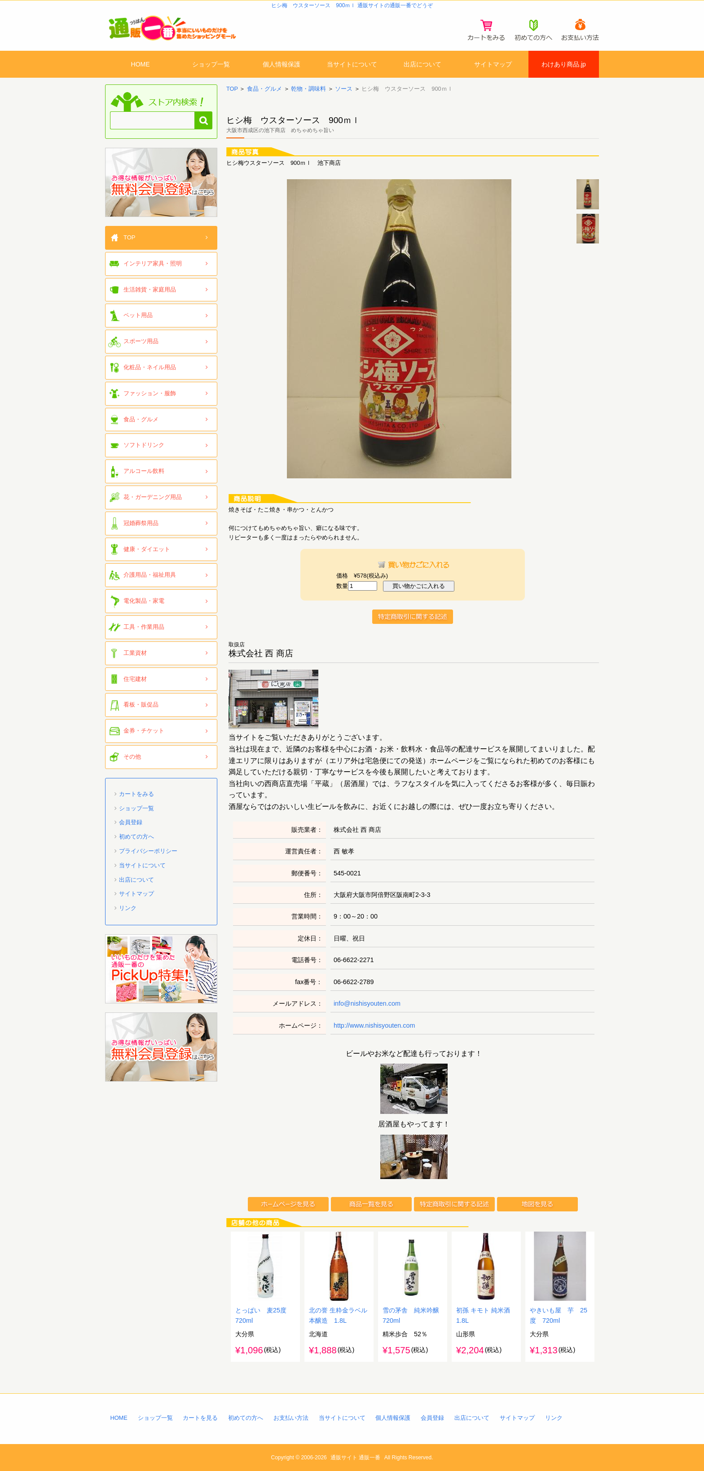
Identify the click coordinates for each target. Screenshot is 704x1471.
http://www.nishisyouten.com (374, 1025)
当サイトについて (352, 64)
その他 (132, 756)
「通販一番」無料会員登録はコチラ (161, 182)
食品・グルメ (264, 88)
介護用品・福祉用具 (149, 574)
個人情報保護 (281, 64)
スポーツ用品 (140, 341)
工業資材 (135, 652)
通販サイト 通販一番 (355, 1457)
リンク (127, 908)
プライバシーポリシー (148, 851)
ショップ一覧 (211, 64)
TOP (232, 88)
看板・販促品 (140, 704)
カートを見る (200, 1417)
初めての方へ (136, 836)
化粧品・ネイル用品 (149, 367)
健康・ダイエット (146, 549)
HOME (140, 64)
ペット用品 (138, 315)
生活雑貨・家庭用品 (149, 289)
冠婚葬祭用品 (140, 523)
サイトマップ (493, 64)
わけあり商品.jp (563, 64)
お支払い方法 (290, 1417)
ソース (343, 88)
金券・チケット (143, 730)
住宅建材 (135, 679)
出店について (422, 64)
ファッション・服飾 (149, 393)
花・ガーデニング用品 (152, 497)
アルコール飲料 (143, 471)
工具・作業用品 (143, 626)
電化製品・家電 (143, 600)
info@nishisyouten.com (367, 1003)
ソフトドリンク (143, 445)
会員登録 (130, 822)
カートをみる (136, 794)
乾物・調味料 (308, 88)
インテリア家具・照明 (152, 263)
